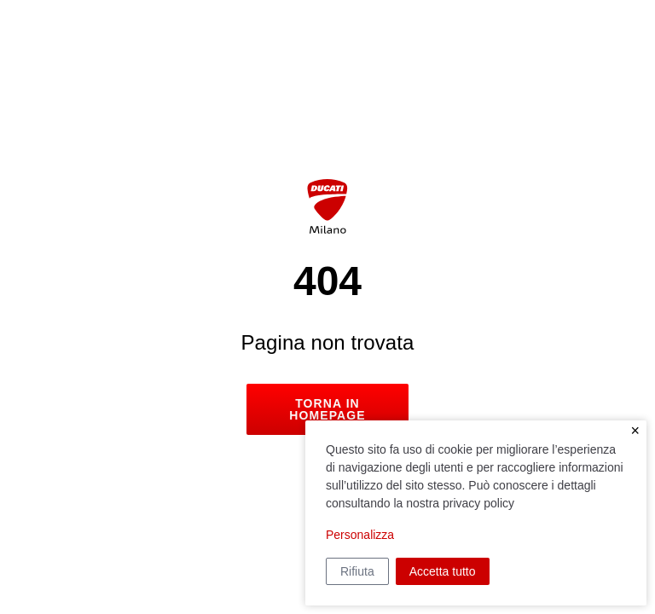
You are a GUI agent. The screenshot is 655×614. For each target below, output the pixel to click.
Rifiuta (357, 571)
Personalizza (360, 535)
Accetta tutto (442, 571)
